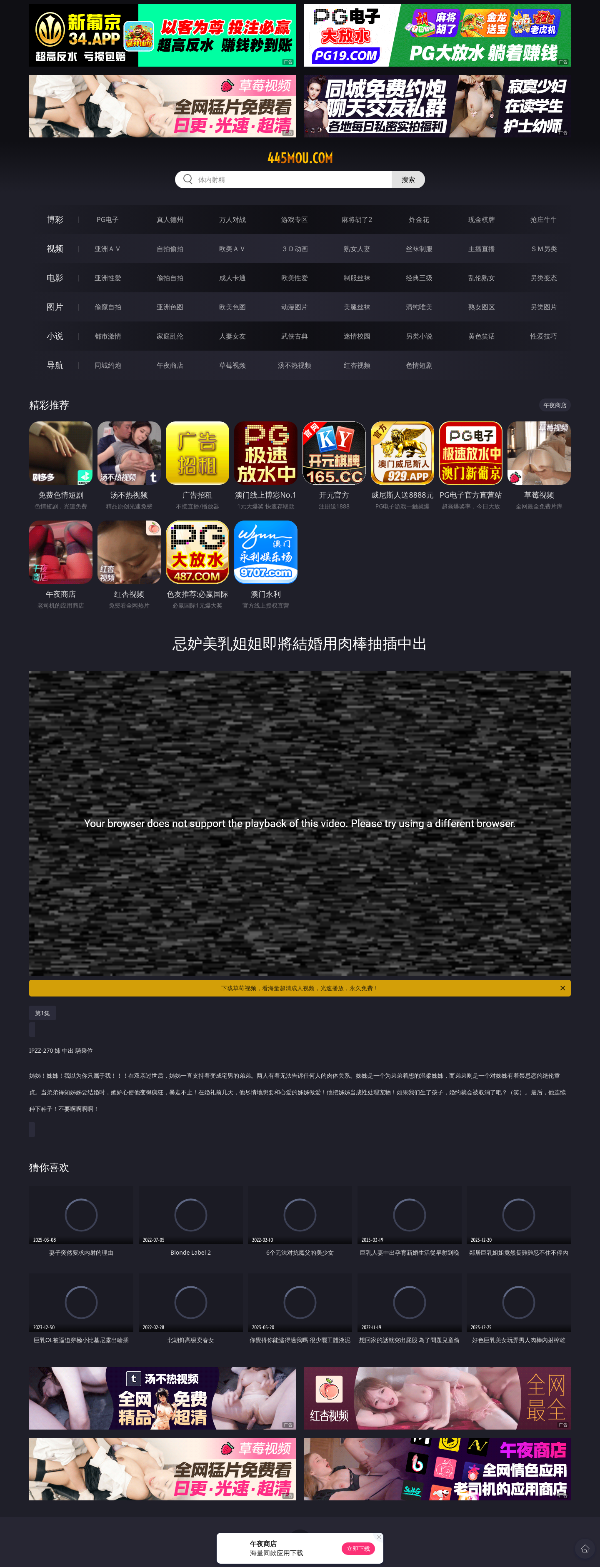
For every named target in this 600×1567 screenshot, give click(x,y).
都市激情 (108, 336)
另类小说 (419, 336)
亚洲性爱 (108, 277)
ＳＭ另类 (543, 248)
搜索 (408, 179)
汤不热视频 (294, 365)
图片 (55, 306)
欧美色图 (232, 306)
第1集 (42, 1013)
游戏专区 (294, 219)
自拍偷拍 (170, 248)
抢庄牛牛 (543, 219)
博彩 (55, 219)
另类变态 (543, 277)
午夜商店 (170, 365)
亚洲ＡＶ (108, 248)
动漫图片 (294, 306)
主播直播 (481, 248)
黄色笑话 (481, 336)
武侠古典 (294, 336)
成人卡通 (232, 277)
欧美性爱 (294, 277)
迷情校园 (357, 336)
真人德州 (170, 219)
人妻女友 (232, 336)
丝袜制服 (419, 248)
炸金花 (419, 219)
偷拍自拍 (170, 277)
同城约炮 (108, 365)
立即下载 (358, 1548)
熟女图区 (481, 306)
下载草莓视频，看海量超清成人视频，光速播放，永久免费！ (394, 988)
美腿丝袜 (357, 306)
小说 (55, 335)
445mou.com (300, 158)
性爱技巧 (543, 336)
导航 (55, 365)
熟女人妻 (357, 248)
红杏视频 (357, 365)
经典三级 (419, 277)
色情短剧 (419, 365)
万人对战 (232, 219)
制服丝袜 (357, 277)
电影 (55, 277)
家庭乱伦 (170, 336)
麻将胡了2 (357, 219)
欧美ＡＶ (232, 248)
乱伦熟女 (481, 277)
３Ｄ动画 (294, 248)
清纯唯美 (419, 306)
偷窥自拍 (108, 306)
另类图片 (543, 306)
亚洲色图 (170, 306)
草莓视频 (232, 365)
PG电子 (108, 219)
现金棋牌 (481, 219)
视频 (55, 248)
